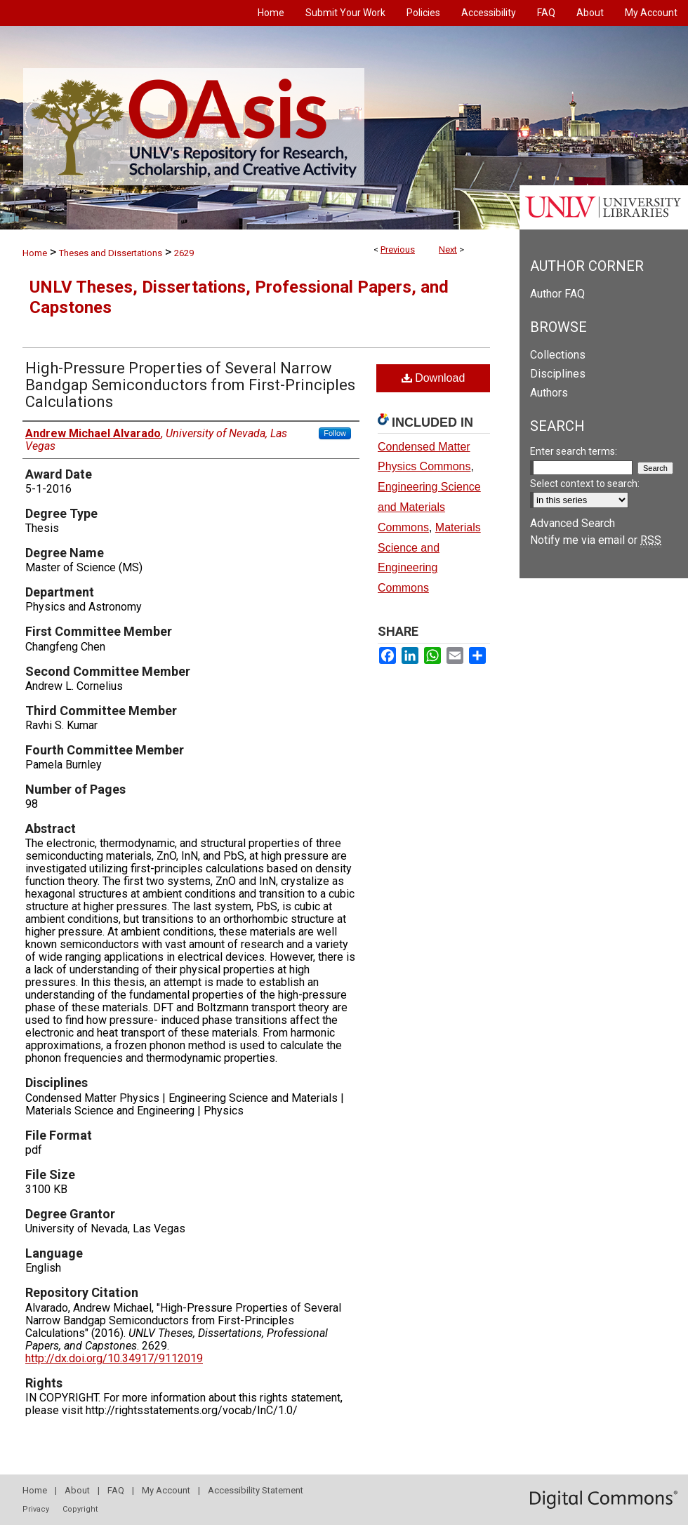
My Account (166, 1490)
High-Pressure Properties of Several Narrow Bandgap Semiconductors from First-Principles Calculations (190, 385)
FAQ (115, 1490)
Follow (335, 433)
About (77, 1490)
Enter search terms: (573, 451)
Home (34, 253)
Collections (558, 354)
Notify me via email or (595, 540)
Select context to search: (585, 483)
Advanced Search (572, 523)
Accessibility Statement (255, 1490)
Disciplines (558, 373)
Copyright (80, 1509)
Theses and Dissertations (110, 253)
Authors (549, 392)
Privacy (35, 1509)
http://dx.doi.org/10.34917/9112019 (114, 1358)
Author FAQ (557, 293)
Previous (398, 249)
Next (448, 249)
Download (433, 378)
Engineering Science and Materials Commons (429, 507)
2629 (184, 253)
